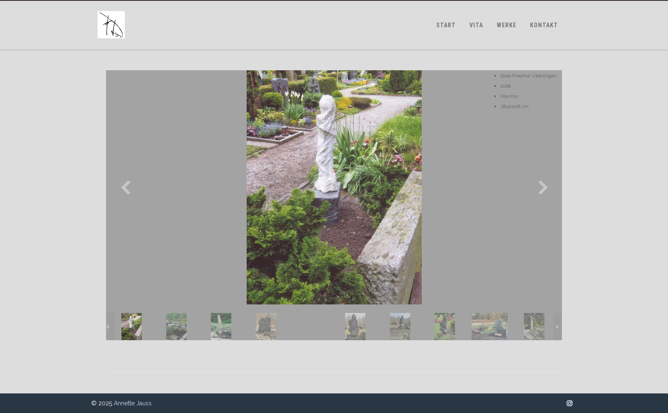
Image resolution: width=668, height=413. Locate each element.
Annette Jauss (133, 403)
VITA (476, 25)
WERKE (506, 25)
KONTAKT (544, 25)
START (446, 25)
